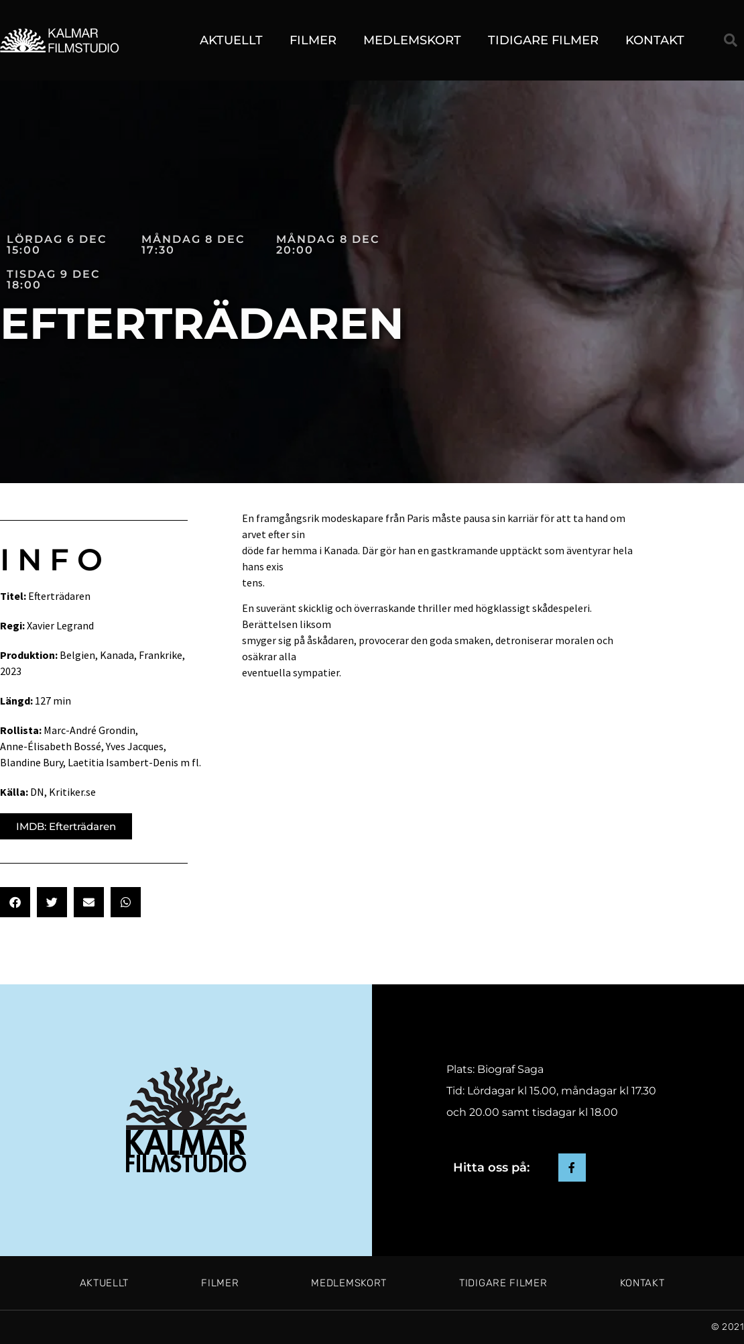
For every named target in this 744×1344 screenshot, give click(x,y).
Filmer (313, 40)
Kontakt (654, 40)
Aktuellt (231, 40)
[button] (730, 40)
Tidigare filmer (543, 40)
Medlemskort (412, 40)
